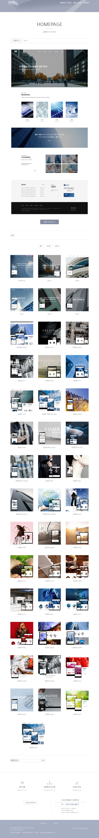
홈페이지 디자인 (65, 6)
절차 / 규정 (77, 6)
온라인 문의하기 (30, 802)
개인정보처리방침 (15, 832)
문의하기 (86, 6)
